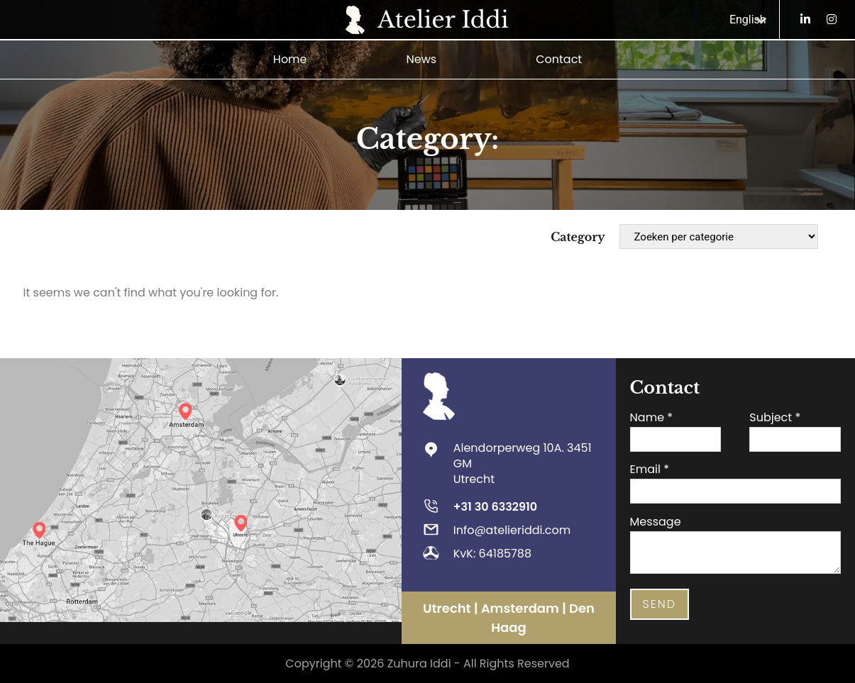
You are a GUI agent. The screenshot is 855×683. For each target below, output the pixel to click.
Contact (559, 58)
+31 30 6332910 (495, 506)
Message (655, 521)
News (422, 58)
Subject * (774, 417)
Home (290, 58)
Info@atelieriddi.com (512, 529)
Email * (649, 468)
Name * (651, 417)
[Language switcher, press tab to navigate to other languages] (750, 19)
